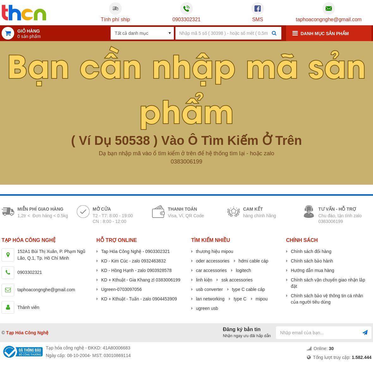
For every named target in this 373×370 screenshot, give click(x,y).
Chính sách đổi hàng (311, 251)
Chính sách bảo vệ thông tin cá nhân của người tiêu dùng (327, 299)
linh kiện (204, 279)
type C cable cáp (248, 289)
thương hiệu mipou (214, 251)
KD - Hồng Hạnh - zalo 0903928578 (136, 270)
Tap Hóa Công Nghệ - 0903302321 (135, 251)
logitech (243, 270)
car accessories (211, 270)
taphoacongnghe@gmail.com (329, 19)
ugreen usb (207, 308)
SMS (257, 19)
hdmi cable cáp (253, 260)
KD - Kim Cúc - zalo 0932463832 (133, 260)
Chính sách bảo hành (312, 260)
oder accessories (212, 260)
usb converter (209, 289)
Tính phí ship (115, 19)
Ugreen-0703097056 (121, 289)
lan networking (210, 298)
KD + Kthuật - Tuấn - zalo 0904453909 (139, 298)
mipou (262, 298)
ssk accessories (237, 279)
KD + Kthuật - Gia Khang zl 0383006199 (140, 279)
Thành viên (28, 307)
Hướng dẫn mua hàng (312, 270)
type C (240, 298)
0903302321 (186, 19)
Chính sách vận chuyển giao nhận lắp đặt (328, 283)
